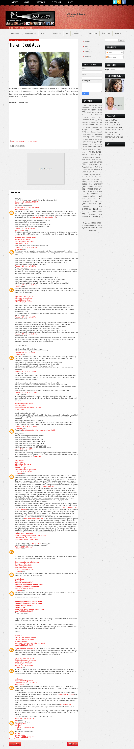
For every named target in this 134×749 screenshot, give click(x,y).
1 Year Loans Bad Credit (24, 534)
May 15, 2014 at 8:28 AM (24, 588)
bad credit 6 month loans (24, 296)
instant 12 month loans (23, 300)
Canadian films (88, 120)
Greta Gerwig (86, 134)
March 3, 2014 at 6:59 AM (24, 449)
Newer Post (15, 744)
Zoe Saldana (95, 179)
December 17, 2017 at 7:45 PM (26, 683)
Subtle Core (56, 2)
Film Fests (106, 34)
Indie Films (15, 34)
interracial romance (24, 40)
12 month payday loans (23, 302)
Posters (44, 34)
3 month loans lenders (23, 583)
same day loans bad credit (24, 241)
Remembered (93, 164)
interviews (92, 204)
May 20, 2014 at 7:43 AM (24, 645)
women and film (89, 216)
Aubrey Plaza (91, 112)
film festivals (88, 199)
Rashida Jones (95, 162)
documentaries (88, 196)
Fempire (85, 129)
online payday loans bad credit (27, 586)
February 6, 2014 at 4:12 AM (25, 228)
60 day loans (19, 460)
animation (98, 184)
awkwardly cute (94, 186)
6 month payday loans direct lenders (28, 407)
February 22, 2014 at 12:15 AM (26, 392)
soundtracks (97, 212)
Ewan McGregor (92, 127)
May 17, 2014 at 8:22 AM (24, 611)
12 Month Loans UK (47, 487)
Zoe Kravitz (86, 177)
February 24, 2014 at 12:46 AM (26, 426)
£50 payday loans (21, 243)
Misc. (92, 151)
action (84, 184)
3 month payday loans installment (27, 562)
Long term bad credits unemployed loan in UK (39, 430)
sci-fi (36, 40)
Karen (17, 204)
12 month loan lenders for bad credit (29, 585)
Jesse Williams (89, 139)
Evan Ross (98, 124)
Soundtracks (78, 34)
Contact (14, 2)
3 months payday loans (24, 581)
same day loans (20, 405)
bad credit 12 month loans (33, 519)
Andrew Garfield (88, 105)
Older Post (73, 744)
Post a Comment (15, 739)
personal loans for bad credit (25, 238)
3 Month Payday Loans (23, 566)
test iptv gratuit (20, 724)
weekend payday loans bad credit (44, 217)
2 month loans (36, 456)
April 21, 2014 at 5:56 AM (24, 570)
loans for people (21, 468)
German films (95, 132)
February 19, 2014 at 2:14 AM (25, 317)
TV (67, 34)
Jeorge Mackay (20, 209)
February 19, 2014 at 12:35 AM (26, 285)
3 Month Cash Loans (22, 466)
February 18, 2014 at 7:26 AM (25, 266)
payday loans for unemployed (25, 637)
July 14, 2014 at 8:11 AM (24, 666)
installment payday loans (24, 404)
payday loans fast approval (24, 639)
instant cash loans (21, 641)
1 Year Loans (19, 409)
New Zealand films (88, 159)
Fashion (118, 34)
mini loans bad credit (22, 240)
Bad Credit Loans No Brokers (25, 660)
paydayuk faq (20, 607)
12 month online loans (23, 464)
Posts (109, 53)
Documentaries (30, 34)
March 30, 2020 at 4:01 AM (24, 718)
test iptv (18, 726)
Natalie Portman (89, 155)
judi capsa (19, 679)
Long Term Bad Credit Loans (25, 537)
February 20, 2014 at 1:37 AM (25, 353)
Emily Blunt (95, 122)
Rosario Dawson (88, 167)
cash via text (19, 462)
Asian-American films (92, 110)
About (26, 2)
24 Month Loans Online (23, 568)
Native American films (90, 157)
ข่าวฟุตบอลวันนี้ (65, 705)
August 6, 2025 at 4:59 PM (24, 728)
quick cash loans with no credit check (29, 609)
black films (87, 191)
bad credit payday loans (23, 662)
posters (86, 208)
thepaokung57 (20, 685)
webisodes (92, 214)
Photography (40, 2)
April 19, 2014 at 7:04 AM (24, 547)
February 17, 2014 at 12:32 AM (26, 247)
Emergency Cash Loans (23, 564)
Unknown (18, 249)
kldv (16, 720)
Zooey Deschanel (90, 181)
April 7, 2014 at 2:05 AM (23, 471)
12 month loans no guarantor (25, 470)
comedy (94, 194)
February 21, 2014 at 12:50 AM (26, 372)
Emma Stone (87, 125)
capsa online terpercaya (24, 681)
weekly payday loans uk (24, 605)
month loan (19, 579)
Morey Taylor (19, 230)
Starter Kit (89, 51)
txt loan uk (18, 636)
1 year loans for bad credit (24, 658)
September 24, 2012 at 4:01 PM (26, 202)
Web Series (57, 34)
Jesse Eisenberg (96, 137)
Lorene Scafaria (87, 149)
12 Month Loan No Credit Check (26, 539)
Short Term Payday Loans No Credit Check (30, 536)
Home (44, 743)
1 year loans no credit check (25, 649)
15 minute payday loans (23, 298)
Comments (111, 57)
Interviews (93, 34)
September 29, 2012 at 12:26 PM (27, 208)
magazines (86, 206)
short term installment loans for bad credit (30, 643)
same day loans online (23, 664)
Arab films (95, 107)
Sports (70, 2)
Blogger (93, 230)
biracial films (92, 189)
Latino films (94, 147)
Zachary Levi (93, 174)
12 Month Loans (35, 543)
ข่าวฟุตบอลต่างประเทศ (66, 694)
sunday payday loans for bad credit (28, 602)
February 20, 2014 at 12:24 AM (26, 334)
